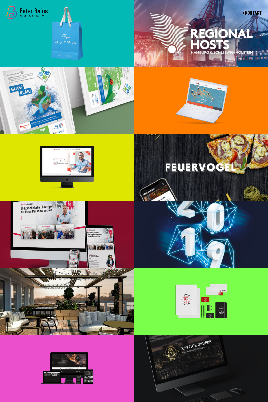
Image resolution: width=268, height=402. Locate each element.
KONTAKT (251, 13)
